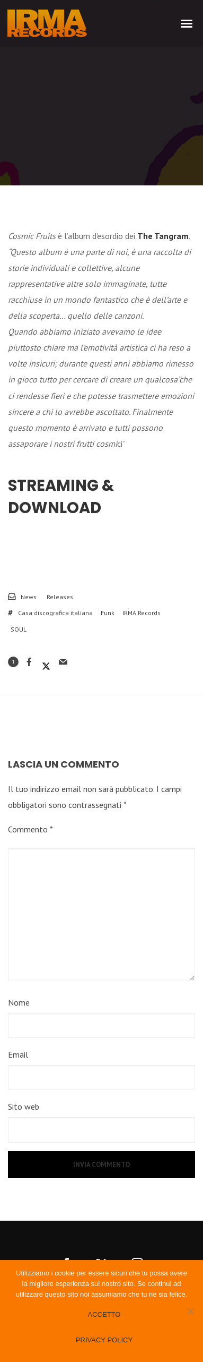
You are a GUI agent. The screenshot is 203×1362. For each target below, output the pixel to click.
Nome (19, 1002)
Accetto (104, 1314)
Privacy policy (104, 1340)
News (29, 597)
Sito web (23, 1106)
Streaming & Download (61, 496)
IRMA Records (141, 613)
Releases (60, 597)
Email (18, 1054)
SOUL (19, 629)
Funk (107, 613)
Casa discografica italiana (55, 613)
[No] (189, 1311)
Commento (30, 829)
